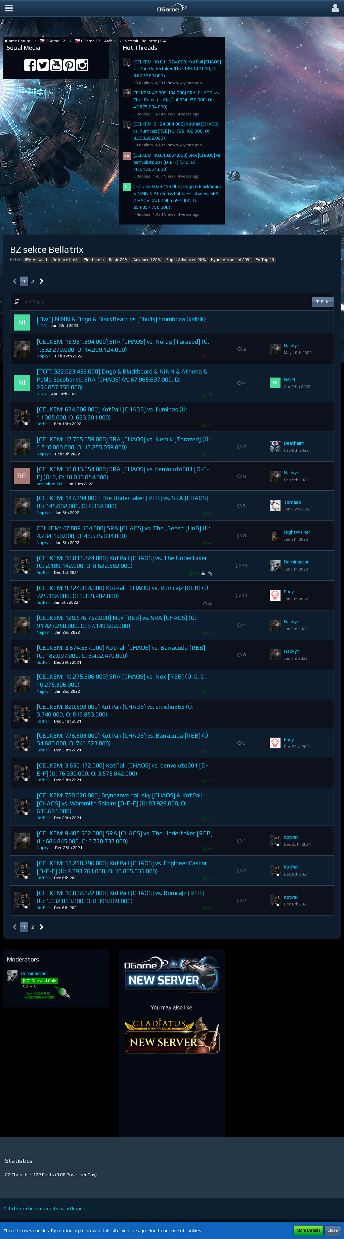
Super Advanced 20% (186, 259)
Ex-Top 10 (265, 259)
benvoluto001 (49, 484)
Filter (323, 301)
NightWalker (297, 532)
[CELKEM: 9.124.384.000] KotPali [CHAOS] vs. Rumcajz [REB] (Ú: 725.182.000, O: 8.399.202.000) (175, 130)
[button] (9, 8)
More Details (308, 1230)
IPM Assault (36, 259)
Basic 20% (118, 259)
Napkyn (44, 356)
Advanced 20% (147, 259)
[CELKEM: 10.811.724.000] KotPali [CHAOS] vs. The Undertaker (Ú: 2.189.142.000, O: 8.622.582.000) (177, 68)
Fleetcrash (94, 259)
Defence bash (65, 259)
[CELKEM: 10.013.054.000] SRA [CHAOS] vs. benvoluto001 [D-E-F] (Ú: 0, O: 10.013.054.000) (177, 161)
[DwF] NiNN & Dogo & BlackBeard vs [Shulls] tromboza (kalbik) (121, 319)
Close (333, 1230)
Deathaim (294, 443)
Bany (289, 591)
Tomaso (292, 502)
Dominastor (296, 561)
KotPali (43, 424)
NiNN (42, 325)
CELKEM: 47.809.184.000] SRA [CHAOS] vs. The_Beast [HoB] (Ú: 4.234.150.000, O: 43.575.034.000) (176, 99)
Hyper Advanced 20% (231, 259)
